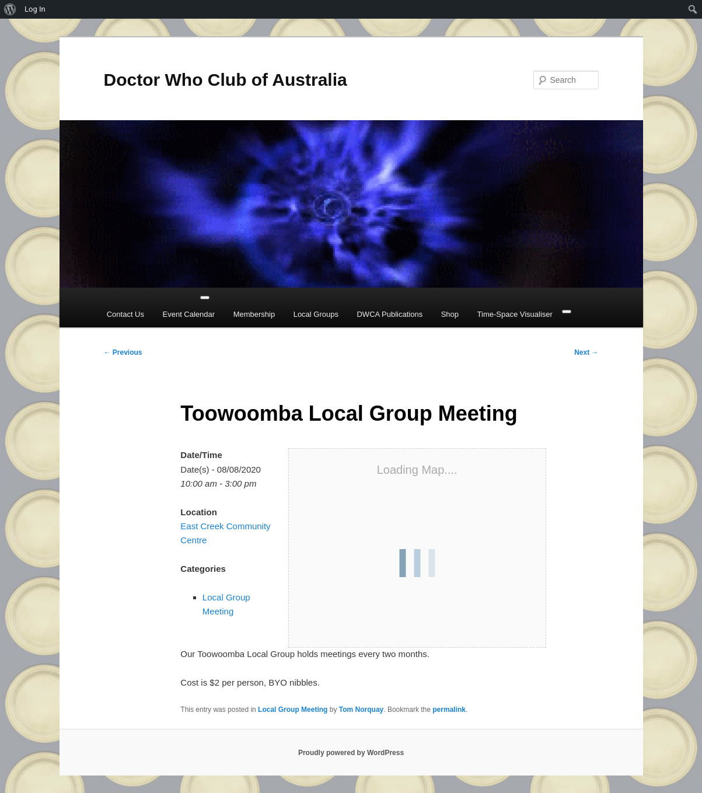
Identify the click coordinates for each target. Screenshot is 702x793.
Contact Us (125, 314)
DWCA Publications (389, 314)
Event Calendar (189, 314)
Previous (123, 352)
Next (586, 352)
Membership (254, 314)
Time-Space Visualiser (515, 314)
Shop (450, 314)
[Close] (566, 311)
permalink (449, 709)
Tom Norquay (361, 709)
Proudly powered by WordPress (351, 753)
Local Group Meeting (292, 709)
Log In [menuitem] (35, 9)
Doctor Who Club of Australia (225, 79)
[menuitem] (10, 9)
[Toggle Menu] (204, 297)
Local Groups (316, 314)
